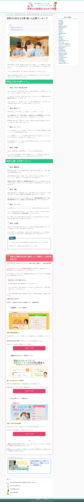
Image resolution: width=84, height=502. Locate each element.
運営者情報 (38, 499)
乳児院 (60, 30)
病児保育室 (61, 24)
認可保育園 (61, 20)
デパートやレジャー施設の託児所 (64, 44)
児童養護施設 (61, 58)
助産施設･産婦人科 (62, 27)
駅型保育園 (61, 31)
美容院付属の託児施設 (63, 54)
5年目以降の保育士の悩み (14, 489)
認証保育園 (61, 37)
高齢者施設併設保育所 (63, 33)
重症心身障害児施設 (62, 50)
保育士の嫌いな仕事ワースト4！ (17, 29)
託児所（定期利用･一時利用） (64, 43)
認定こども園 (61, 41)
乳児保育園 (61, 29)
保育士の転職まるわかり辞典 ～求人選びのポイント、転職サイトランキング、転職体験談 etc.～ (39, 463)
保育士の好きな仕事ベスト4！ (17, 27)
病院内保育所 (61, 23)
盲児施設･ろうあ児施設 (63, 53)
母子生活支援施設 (62, 60)
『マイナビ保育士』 (17, 449)
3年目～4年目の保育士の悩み (15, 485)
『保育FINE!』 (11, 450)
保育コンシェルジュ (62, 36)
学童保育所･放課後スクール (64, 40)
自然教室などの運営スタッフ (64, 63)
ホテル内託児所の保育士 (63, 57)
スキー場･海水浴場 (62, 61)
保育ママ (60, 34)
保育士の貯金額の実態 (14, 492)
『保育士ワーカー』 (26, 449)
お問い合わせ (46, 499)
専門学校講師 (61, 56)
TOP (9, 13)
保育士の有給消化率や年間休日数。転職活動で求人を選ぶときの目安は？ (23, 482)
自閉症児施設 (61, 48)
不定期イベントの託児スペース (64, 46)
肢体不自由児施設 (62, 47)
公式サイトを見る (29, 348)
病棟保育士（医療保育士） (63, 26)
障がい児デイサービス (63, 51)
